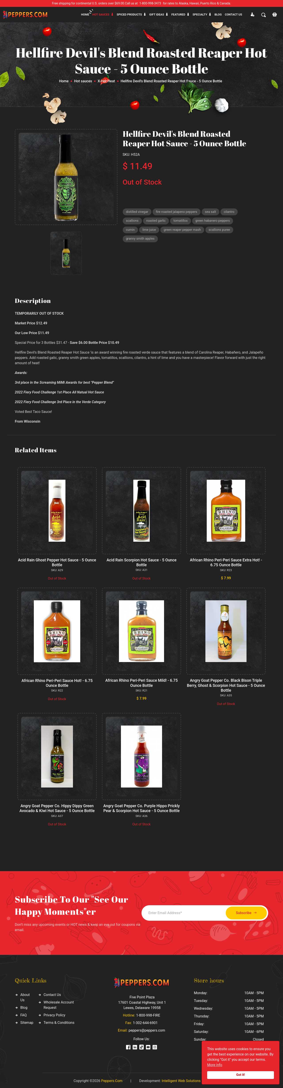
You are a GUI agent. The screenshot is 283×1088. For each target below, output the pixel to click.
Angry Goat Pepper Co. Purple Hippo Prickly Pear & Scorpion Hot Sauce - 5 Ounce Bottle (141, 807)
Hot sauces (100, 14)
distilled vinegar (137, 212)
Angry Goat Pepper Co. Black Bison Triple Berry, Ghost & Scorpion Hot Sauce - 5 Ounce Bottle (226, 685)
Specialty (200, 14)
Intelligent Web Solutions (181, 1080)
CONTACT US (233, 14)
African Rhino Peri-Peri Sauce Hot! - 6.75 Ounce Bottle (57, 682)
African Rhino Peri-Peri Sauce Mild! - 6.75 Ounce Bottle (141, 682)
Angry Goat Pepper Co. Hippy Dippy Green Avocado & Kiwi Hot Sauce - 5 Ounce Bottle (57, 807)
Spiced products (129, 14)
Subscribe (243, 912)
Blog (218, 14)
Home (85, 14)
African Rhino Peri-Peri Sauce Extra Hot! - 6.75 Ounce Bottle (226, 562)
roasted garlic (157, 221)
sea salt (213, 212)
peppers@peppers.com (147, 1029)
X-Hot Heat (106, 81)
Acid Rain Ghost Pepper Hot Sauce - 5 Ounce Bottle (57, 562)
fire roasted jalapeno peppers (178, 212)
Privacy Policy (54, 1014)
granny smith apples (141, 240)
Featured (178, 14)
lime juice (150, 231)
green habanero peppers (215, 221)
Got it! (240, 1075)
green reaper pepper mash (183, 231)
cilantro (232, 212)
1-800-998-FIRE (148, 1014)
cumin (130, 231)
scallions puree (222, 231)
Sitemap (26, 1021)
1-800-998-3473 (150, 3)
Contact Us (52, 994)
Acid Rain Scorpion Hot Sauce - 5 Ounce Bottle (141, 562)
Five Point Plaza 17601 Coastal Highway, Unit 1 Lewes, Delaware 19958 (142, 1001)
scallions (132, 221)
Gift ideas (156, 14)
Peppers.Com (111, 1080)
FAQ (23, 1014)
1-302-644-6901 (145, 1022)
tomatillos (182, 221)
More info (214, 1065)
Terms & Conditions (59, 1021)
